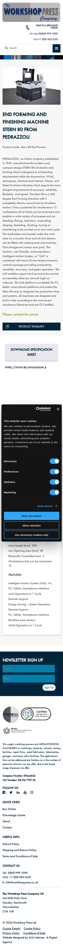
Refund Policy (11, 844)
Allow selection (31, 525)
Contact (7, 827)
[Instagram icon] (33, 793)
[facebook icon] (5, 793)
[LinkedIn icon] (19, 793)
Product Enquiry (25, 326)
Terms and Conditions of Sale (20, 856)
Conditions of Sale (34, 933)
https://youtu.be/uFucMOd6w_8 (25, 367)
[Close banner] (58, 409)
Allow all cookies (31, 516)
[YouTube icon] (26, 793)
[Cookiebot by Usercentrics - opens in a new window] (38, 409)
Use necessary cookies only (31, 534)
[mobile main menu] (56, 48)
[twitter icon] (12, 793)
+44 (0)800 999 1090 (45, 33)
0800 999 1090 (18, 873)
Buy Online (9, 809)
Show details (45, 505)
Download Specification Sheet (31, 352)
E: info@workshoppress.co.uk (20, 882)
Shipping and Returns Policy (20, 850)
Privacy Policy (11, 933)
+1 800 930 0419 (48, 39)
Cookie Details (11, 928)
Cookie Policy (32, 928)
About (6, 821)
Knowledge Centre (14, 815)
